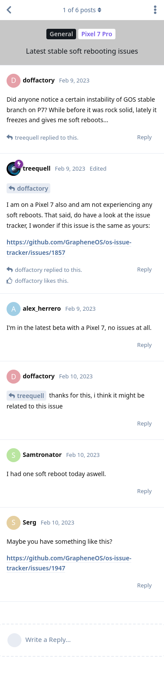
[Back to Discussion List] (8, 10)
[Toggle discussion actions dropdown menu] (155, 10)
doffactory (32, 188)
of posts (82, 10)
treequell (30, 395)
